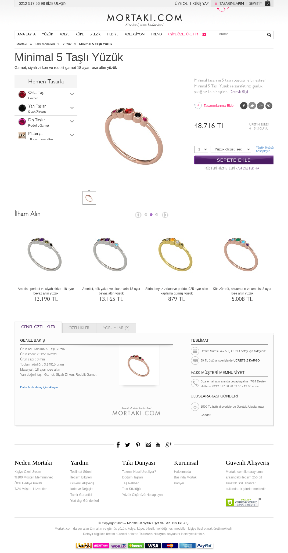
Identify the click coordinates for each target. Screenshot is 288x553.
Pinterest (269, 105)
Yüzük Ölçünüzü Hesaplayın (142, 495)
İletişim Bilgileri (81, 477)
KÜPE (79, 34)
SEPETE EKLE (234, 160)
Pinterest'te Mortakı (138, 444)
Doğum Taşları (132, 477)
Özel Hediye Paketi (28, 483)
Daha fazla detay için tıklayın (39, 387)
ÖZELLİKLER (79, 329)
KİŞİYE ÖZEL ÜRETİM (182, 34)
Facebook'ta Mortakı (118, 444)
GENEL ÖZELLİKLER (38, 328)
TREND (156, 34)
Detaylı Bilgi (238, 92)
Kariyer (179, 483)
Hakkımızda (182, 472)
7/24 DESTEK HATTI (250, 169)
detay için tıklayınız (253, 351)
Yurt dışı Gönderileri (84, 501)
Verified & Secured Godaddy (243, 502)
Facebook (244, 105)
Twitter (252, 105)
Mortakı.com (144, 19)
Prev (138, 215)
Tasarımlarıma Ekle (218, 106)
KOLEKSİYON (134, 34)
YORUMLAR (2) (116, 329)
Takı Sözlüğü (131, 489)
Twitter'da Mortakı (128, 444)
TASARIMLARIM (228, 4)
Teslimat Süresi (81, 472)
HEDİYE (112, 34)
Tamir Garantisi (81, 495)
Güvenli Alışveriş (82, 483)
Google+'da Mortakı (169, 444)
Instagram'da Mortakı (148, 444)
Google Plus (260, 105)
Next (165, 215)
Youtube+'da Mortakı (158, 444)
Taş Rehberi (130, 483)
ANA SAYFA (26, 34)
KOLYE (64, 34)
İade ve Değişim (81, 489)
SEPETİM (255, 4)
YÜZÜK (47, 34)
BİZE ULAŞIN (56, 4)
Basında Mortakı (185, 477)
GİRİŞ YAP (200, 4)
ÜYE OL (181, 4)
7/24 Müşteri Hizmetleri (31, 489)
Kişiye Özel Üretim (28, 472)
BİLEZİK (95, 34)
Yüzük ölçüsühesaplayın (264, 149)
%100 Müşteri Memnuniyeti (34, 477)
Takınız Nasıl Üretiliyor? (139, 472)
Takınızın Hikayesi (153, 534)
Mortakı (21, 44)
